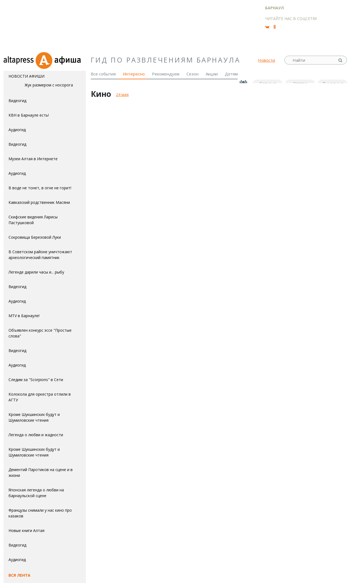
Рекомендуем (165, 74)
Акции (212, 74)
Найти (340, 60)
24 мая (122, 94)
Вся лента (19, 575)
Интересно (134, 74)
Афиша (60, 60)
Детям (231, 74)
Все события (103, 74)
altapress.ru (19, 60)
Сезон (192, 74)
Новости (266, 60)
